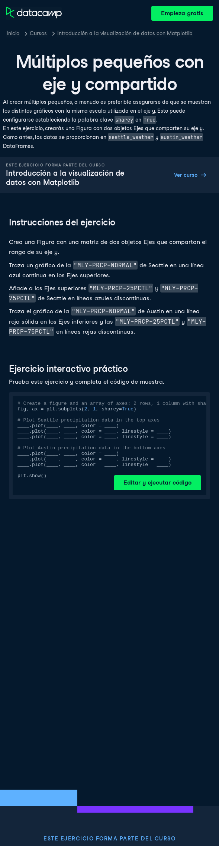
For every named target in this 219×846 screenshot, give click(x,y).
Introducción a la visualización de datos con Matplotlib (125, 33)
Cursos (38, 33)
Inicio (13, 33)
